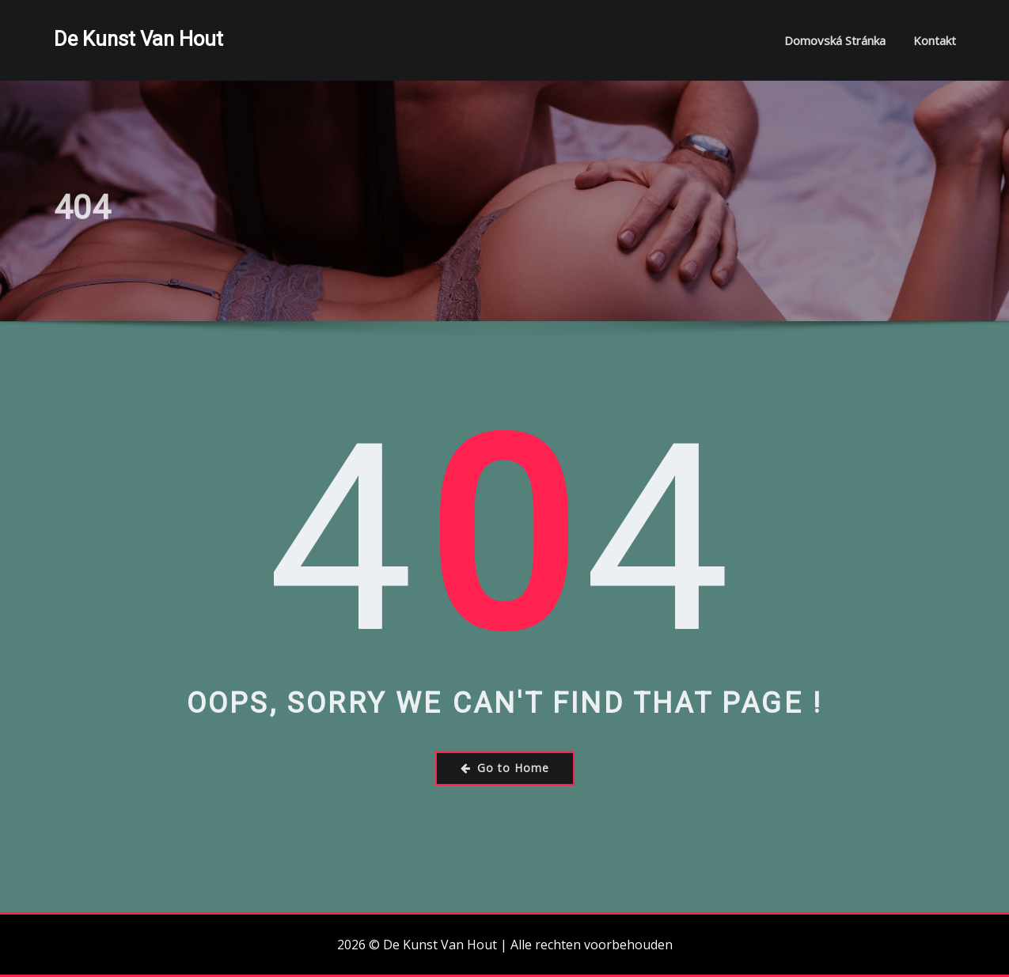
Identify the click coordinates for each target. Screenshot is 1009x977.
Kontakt (934, 40)
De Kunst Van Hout (138, 39)
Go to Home (505, 767)
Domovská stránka (835, 40)
